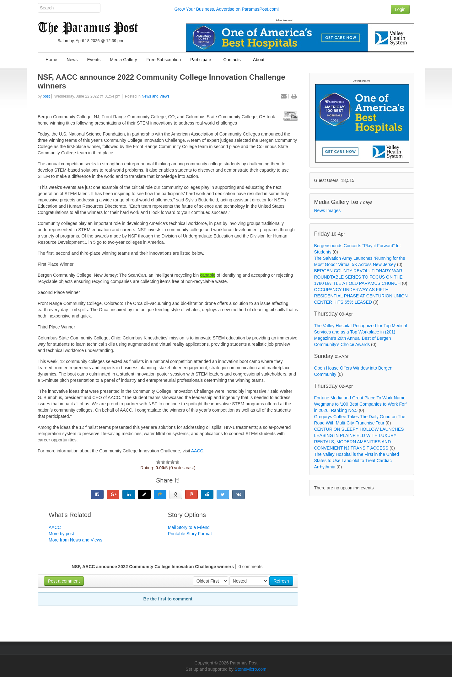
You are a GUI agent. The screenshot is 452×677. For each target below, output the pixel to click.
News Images (327, 210)
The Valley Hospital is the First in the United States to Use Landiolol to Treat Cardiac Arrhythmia (356, 460)
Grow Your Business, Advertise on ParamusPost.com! (226, 9)
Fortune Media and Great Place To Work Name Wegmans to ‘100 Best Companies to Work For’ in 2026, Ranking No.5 (360, 404)
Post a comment (64, 581)
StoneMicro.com (250, 669)
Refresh (281, 581)
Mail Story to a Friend (189, 527)
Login (400, 9)
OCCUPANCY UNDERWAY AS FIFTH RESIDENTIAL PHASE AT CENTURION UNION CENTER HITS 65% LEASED (361, 296)
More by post (61, 533)
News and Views (156, 96)
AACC (197, 450)
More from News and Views (75, 539)
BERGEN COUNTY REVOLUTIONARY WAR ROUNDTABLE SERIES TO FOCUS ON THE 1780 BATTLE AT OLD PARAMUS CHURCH (358, 277)
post (46, 96)
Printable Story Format (190, 533)
